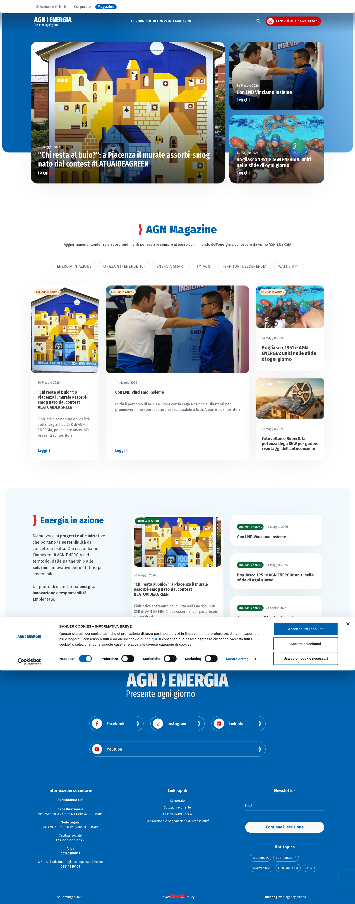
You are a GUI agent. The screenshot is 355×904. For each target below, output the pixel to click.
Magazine (106, 7)
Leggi (43, 173)
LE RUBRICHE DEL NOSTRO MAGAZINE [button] (161, 21)
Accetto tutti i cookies (305, 862)
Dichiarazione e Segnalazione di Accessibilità (177, 821)
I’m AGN (203, 266)
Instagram (169, 723)
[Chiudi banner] (348, 857)
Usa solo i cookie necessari (305, 892)
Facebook (108, 723)
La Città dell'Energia (177, 814)
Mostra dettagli (238, 892)
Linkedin (229, 723)
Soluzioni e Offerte (51, 7)
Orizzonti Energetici (123, 266)
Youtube (107, 749)
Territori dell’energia (244, 266)
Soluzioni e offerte (177, 807)
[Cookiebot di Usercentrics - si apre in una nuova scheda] (29, 895)
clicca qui (148, 872)
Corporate (82, 7)
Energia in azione (74, 266)
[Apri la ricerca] (258, 21)
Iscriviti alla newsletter (296, 21)
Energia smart (170, 266)
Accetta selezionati (305, 877)
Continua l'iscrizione (285, 827)
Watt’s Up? (288, 266)
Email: (249, 805)
